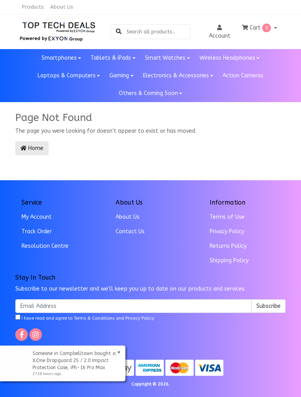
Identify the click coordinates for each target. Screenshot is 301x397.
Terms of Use (227, 217)
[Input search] (158, 31)
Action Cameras (243, 75)
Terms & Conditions (94, 318)
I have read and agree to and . (85, 318)
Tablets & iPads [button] (111, 58)
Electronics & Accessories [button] (176, 75)
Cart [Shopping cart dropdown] (257, 28)
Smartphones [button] (59, 58)
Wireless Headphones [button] (227, 58)
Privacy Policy (227, 231)
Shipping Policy (229, 260)
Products (33, 7)
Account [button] (219, 32)
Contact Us (130, 231)
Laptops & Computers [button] (67, 75)
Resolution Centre (45, 246)
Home (32, 148)
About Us (61, 7)
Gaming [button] (119, 75)
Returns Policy (228, 246)
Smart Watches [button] (165, 58)
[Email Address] (133, 306)
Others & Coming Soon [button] (148, 93)
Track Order (37, 231)
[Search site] (119, 31)
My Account (37, 217)
